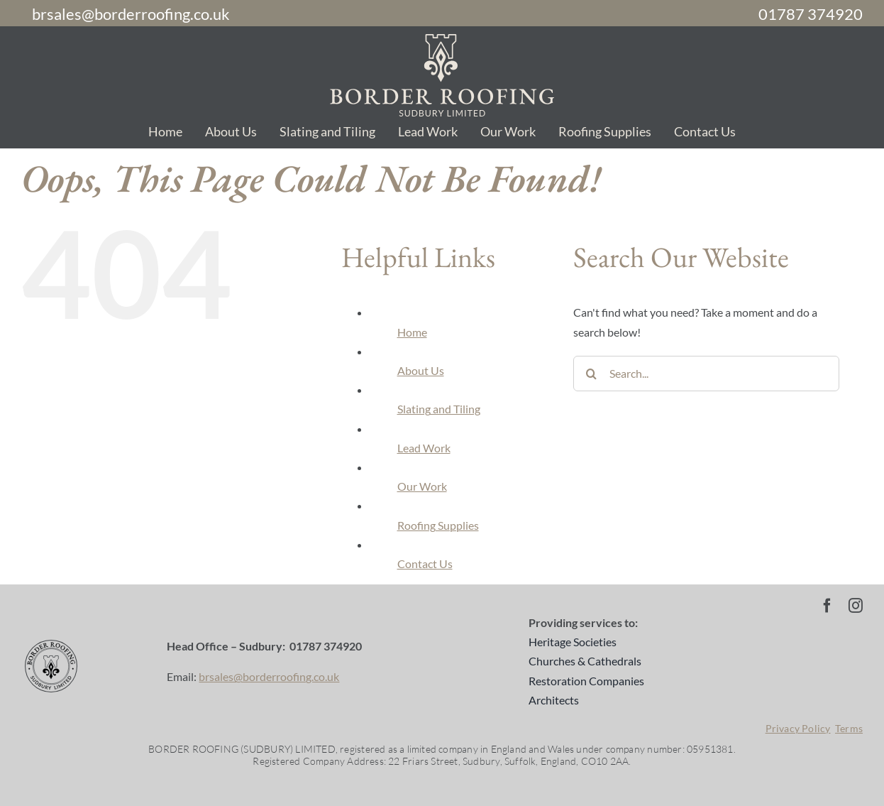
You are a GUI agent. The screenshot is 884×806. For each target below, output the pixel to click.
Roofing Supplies (438, 525)
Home (412, 332)
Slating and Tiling (438, 408)
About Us (420, 370)
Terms (849, 728)
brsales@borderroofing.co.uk (269, 676)
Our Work (422, 486)
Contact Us (425, 563)
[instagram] (856, 606)
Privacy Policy (798, 728)
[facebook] (827, 606)
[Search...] (706, 373)
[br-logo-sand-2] (442, 39)
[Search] (591, 373)
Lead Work (424, 447)
